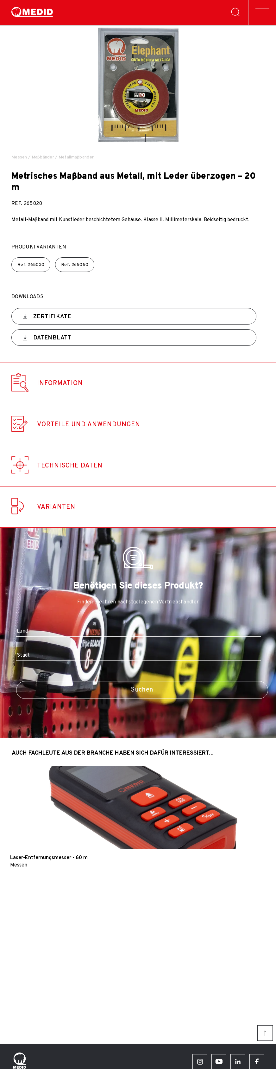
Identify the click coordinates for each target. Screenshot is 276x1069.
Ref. (30, 264)
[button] (145, 138)
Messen (19, 157)
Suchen (142, 690)
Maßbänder (43, 157)
